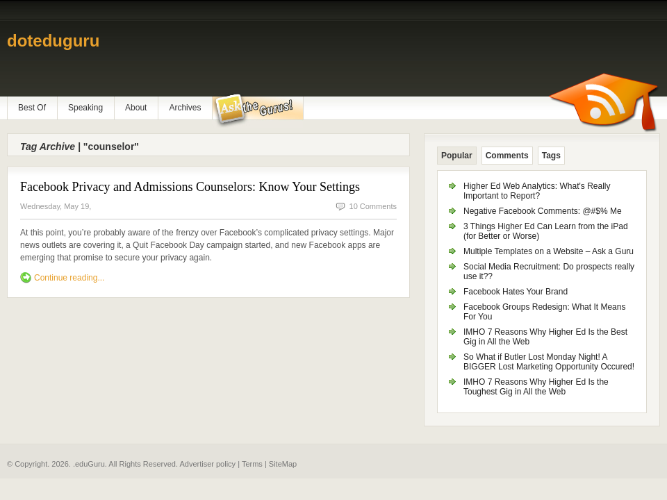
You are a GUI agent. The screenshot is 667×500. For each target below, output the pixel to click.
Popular (456, 155)
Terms (252, 464)
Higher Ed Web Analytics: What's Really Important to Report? (537, 191)
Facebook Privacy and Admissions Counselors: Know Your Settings (190, 187)
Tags (551, 155)
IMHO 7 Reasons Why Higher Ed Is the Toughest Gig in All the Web (536, 387)
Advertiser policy (207, 464)
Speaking (85, 107)
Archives (185, 107)
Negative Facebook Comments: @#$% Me (542, 211)
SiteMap (283, 464)
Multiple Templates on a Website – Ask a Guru (548, 251)
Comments (507, 155)
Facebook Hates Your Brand (515, 292)
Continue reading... (69, 278)
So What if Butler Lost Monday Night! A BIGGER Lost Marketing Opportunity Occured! (548, 362)
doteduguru (53, 40)
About (136, 107)
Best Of (32, 107)
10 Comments (373, 206)
